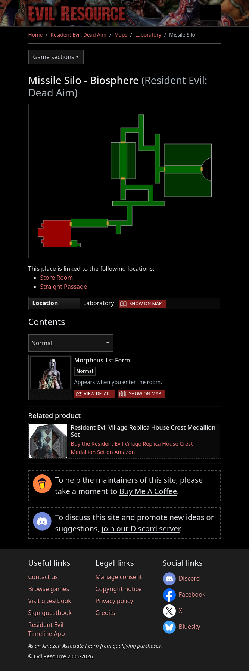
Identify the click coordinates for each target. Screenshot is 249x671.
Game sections (53, 57)
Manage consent (119, 577)
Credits (105, 613)
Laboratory (148, 34)
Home (35, 34)
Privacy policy (114, 601)
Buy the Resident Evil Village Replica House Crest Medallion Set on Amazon (132, 447)
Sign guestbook (50, 613)
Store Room (56, 277)
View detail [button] (97, 393)
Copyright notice (119, 589)
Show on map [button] (146, 303)
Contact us (43, 577)
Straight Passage (63, 286)
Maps (120, 34)
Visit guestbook (49, 601)
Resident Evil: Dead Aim (78, 34)
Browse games (48, 589)
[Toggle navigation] (210, 13)
